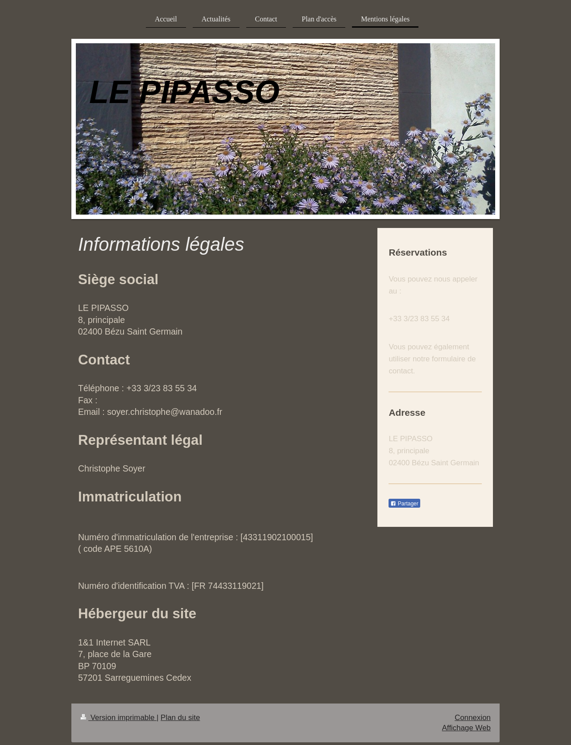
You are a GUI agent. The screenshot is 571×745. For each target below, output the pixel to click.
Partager (404, 504)
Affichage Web (466, 728)
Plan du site (180, 717)
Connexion (473, 717)
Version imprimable (118, 717)
